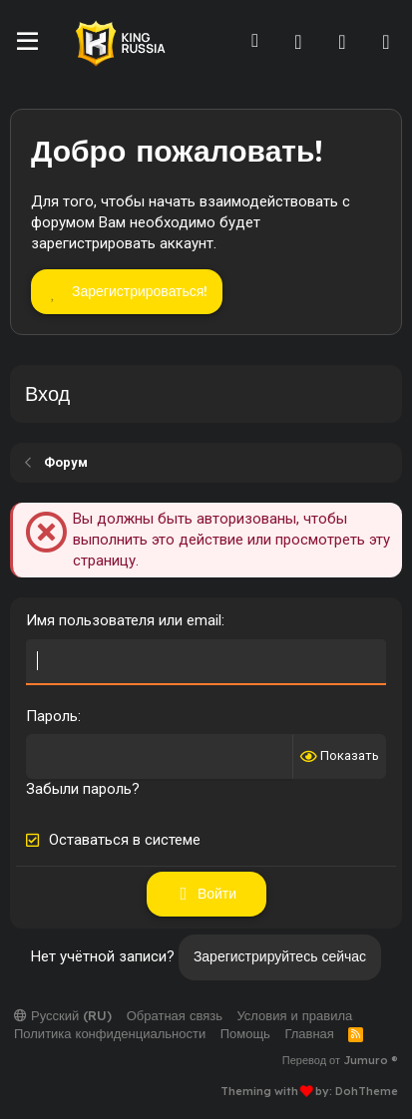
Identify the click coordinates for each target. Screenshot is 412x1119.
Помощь (245, 1033)
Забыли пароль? (83, 789)
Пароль (52, 716)
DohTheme (366, 1091)
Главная (308, 1033)
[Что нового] (342, 42)
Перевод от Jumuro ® (340, 1060)
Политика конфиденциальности (110, 1033)
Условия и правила (294, 1015)
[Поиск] (386, 42)
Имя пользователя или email (123, 620)
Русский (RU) (63, 1015)
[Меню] (27, 42)
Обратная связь (174, 1015)
